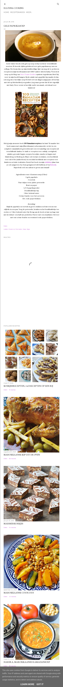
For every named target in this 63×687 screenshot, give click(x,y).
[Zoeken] (58, 3)
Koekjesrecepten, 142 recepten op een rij (28, 385)
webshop (48, 162)
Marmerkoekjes (13, 523)
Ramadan (19, 229)
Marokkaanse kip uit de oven (22, 454)
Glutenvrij (11, 229)
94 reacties (12, 527)
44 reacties (12, 596)
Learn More (27, 684)
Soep (24, 229)
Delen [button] (5, 226)
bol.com (53, 165)
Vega (28, 229)
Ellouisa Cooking (14, 8)
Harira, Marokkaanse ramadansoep (27, 662)
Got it (40, 684)
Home (6, 12)
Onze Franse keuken (28, 74)
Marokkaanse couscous (19, 592)
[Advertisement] (15, 307)
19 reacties (12, 390)
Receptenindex (17, 12)
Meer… (29, 12)
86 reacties (12, 458)
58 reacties (12, 666)
